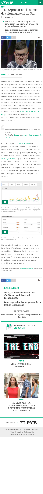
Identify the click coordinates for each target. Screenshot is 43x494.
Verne (7, 2)
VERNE (21, 361)
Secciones (40, 2)
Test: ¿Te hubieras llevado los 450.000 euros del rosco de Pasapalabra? (19, 295)
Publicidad (26, 430)
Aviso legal (34, 430)
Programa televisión (34, 315)
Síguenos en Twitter (26, 2)
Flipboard (30, 268)
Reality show (19, 315)
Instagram (23, 268)
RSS (27, 434)
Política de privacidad (16, 432)
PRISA (32, 434)
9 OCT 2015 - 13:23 (14, 74)
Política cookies (29, 432)
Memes (21, 400)
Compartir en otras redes (13, 37)
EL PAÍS (28, 422)
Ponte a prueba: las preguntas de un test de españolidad (23, 303)
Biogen (16, 135)
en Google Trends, (8, 158)
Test (2, 7)
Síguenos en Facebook (22, 2)
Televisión (22, 317)
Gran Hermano (7, 315)
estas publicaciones (22, 143)
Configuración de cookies (17, 434)
